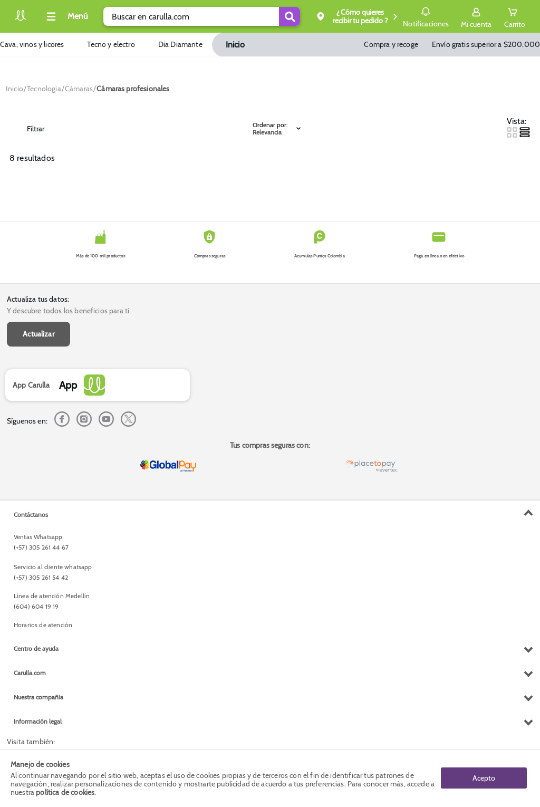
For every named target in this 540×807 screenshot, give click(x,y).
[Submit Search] (289, 16)
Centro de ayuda (36, 648)
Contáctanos (31, 514)
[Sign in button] (476, 16)
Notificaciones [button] (426, 16)
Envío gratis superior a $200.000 (486, 44)
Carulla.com (30, 673)
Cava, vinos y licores (32, 44)
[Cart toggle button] (514, 16)
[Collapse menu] (65, 16)
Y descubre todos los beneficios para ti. (69, 310)
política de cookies (65, 792)
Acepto (483, 778)
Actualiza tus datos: (38, 299)
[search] (201, 16)
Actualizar (38, 334)
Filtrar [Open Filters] (28, 128)
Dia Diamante (180, 44)
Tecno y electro (110, 44)
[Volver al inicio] (20, 19)
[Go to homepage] (14, 88)
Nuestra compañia (38, 697)
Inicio (235, 45)
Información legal (38, 721)
